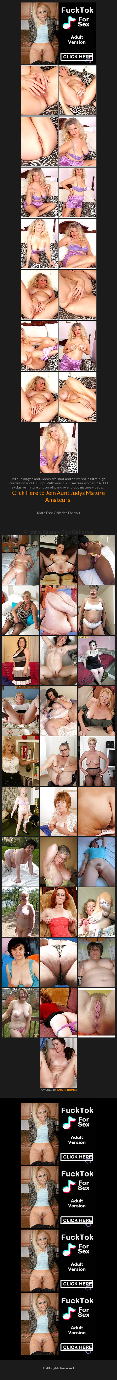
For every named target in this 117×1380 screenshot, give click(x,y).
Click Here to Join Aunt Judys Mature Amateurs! (58, 496)
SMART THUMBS (67, 1090)
